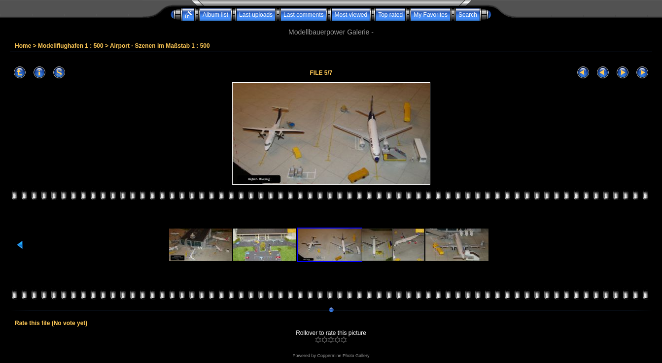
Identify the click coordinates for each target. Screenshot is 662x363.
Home (23, 45)
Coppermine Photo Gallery (343, 355)
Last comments (303, 14)
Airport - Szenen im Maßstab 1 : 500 (160, 45)
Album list (215, 14)
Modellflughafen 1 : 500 (71, 45)
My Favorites (431, 14)
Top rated (390, 14)
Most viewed (350, 14)
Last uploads (256, 14)
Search (467, 14)
